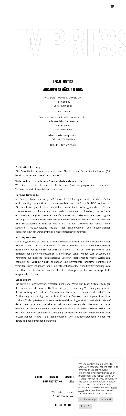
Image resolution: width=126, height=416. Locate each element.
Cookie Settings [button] (88, 399)
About (38, 377)
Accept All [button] (106, 399)
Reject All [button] (85, 406)
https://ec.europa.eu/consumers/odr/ (42, 175)
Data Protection (52, 381)
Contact (53, 377)
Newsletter (71, 377)
